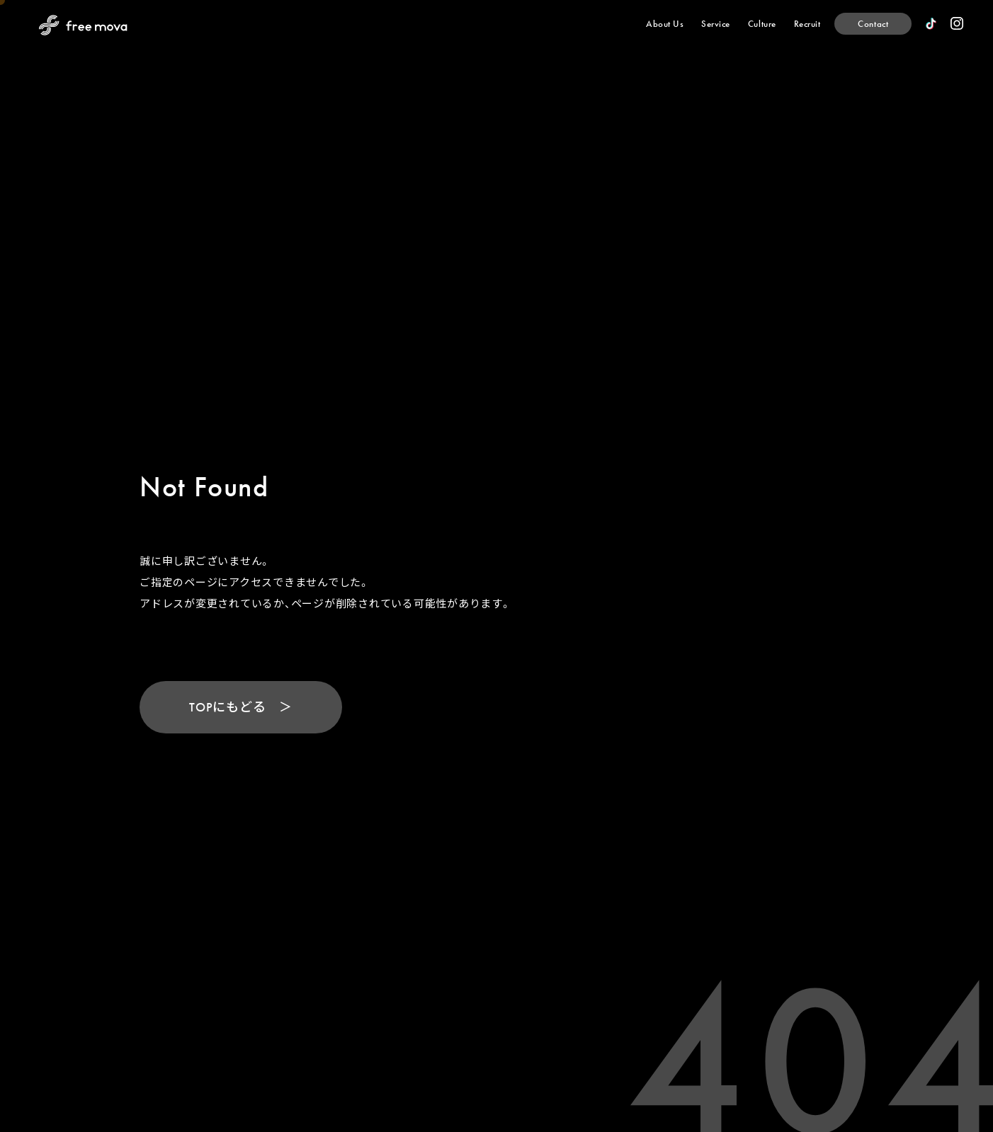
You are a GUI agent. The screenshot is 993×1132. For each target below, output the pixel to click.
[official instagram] (957, 23)
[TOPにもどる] (241, 713)
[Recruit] (807, 24)
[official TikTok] (931, 24)
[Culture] (762, 24)
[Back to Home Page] (83, 25)
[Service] (715, 24)
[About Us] (664, 24)
